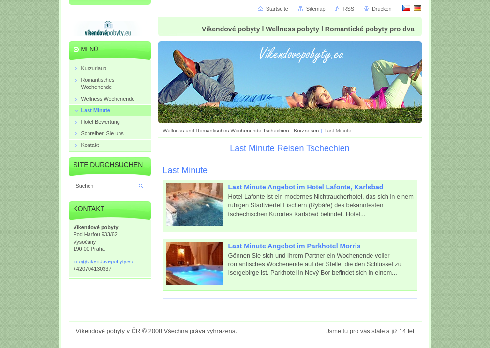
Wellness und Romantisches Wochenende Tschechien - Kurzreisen (241, 130)
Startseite (277, 9)
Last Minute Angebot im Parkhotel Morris (294, 246)
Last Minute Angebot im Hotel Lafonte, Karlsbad (306, 187)
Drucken (382, 9)
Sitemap (316, 9)
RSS (348, 9)
